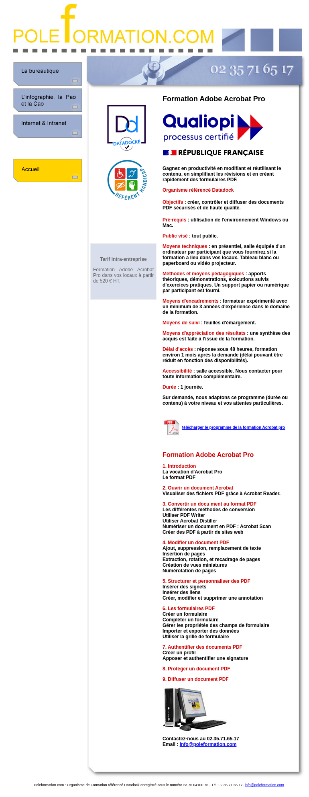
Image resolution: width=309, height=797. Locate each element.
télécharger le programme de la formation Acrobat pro (233, 427)
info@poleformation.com (208, 744)
